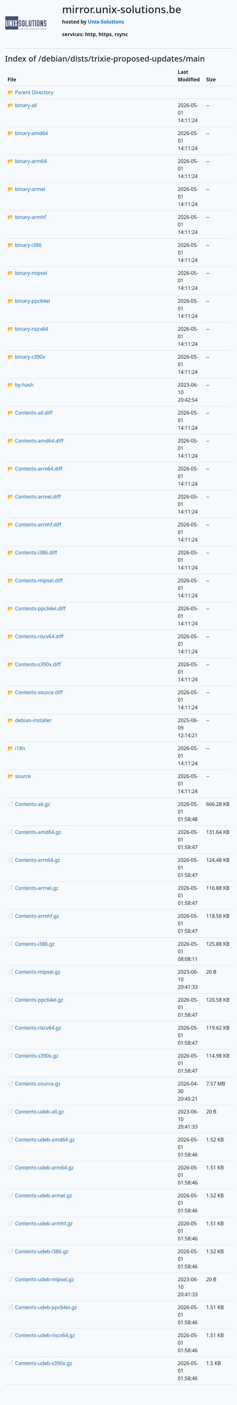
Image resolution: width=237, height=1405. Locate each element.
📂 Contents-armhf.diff (34, 524)
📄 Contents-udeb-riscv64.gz (41, 1335)
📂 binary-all (22, 105)
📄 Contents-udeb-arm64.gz (41, 1167)
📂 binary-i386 (24, 245)
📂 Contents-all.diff (30, 412)
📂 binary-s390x (26, 356)
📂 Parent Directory (31, 92)
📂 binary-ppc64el (29, 300)
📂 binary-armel (26, 189)
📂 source (19, 776)
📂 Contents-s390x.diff (34, 664)
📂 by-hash (20, 384)
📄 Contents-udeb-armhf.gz (40, 1223)
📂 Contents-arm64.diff (35, 468)
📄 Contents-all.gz (29, 804)
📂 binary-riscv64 (28, 328)
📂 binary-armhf (27, 217)
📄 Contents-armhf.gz (33, 915)
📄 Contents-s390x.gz (33, 1055)
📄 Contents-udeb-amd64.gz (41, 1139)
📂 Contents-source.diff (35, 692)
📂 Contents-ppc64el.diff (36, 608)
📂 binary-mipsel (27, 273)
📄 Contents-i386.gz (31, 943)
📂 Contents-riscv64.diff (36, 636)
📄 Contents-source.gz (34, 1083)
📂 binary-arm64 (27, 161)
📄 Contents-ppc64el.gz (35, 999)
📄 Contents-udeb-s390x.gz (40, 1363)
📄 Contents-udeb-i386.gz (38, 1251)
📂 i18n (16, 748)
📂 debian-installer (30, 720)
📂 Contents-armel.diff (34, 496)
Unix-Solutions (106, 21)
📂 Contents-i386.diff (32, 552)
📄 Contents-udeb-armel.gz (40, 1195)
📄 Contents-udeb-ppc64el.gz (42, 1307)
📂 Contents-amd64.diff (35, 440)
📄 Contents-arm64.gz (34, 860)
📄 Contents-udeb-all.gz (36, 1111)
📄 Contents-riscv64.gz (34, 1027)
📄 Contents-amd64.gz (34, 832)
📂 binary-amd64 (28, 133)
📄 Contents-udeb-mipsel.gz (41, 1279)
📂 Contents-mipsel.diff (35, 580)
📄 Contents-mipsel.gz (34, 971)
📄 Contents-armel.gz (33, 888)
